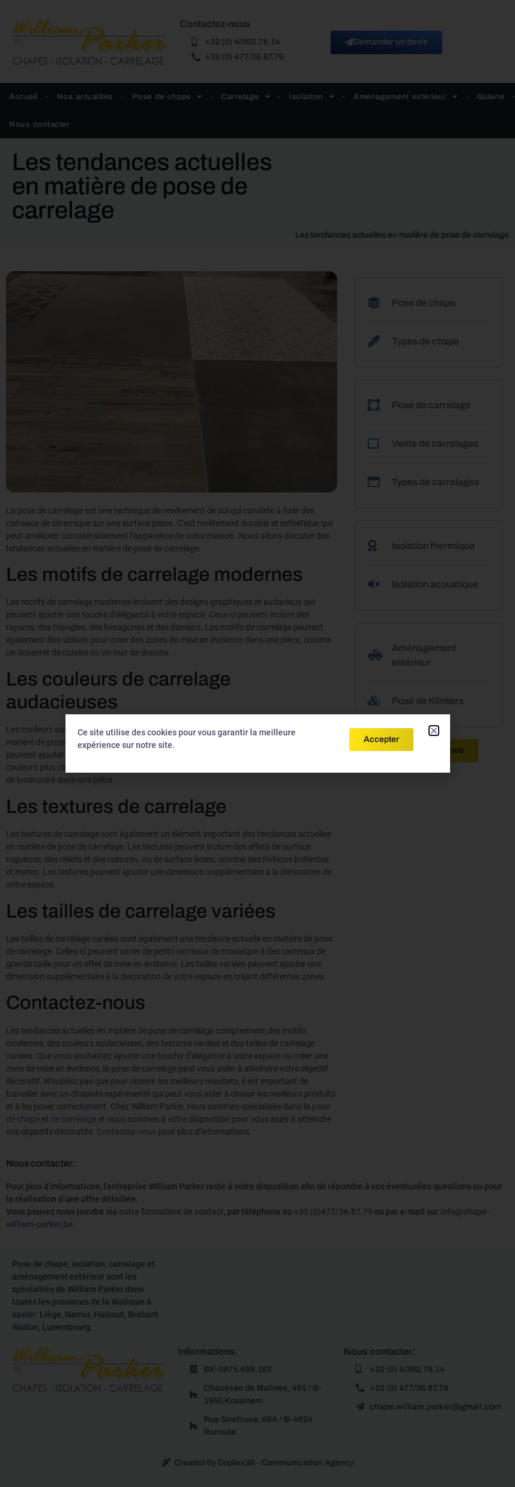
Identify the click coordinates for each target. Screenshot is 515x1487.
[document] (257, 743)
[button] (434, 730)
